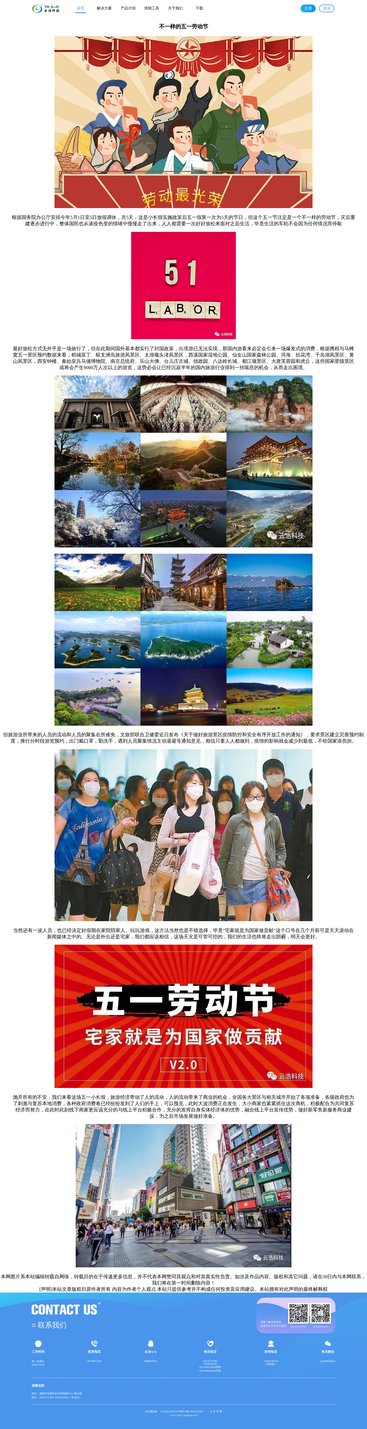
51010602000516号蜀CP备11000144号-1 (184, 1411)
